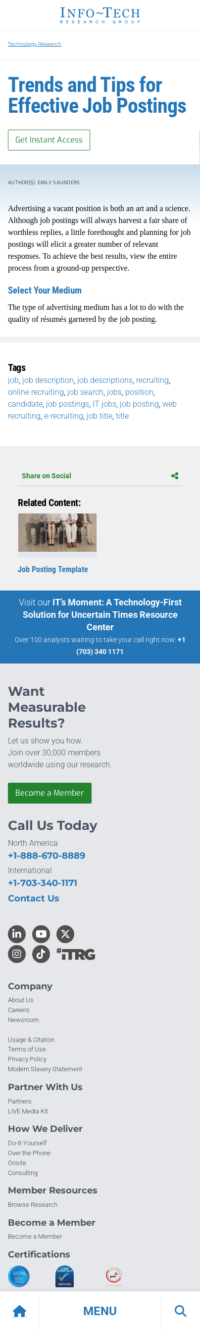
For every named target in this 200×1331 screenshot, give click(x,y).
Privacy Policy (27, 1059)
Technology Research (34, 44)
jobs (114, 392)
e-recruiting (63, 416)
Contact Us (33, 898)
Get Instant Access (49, 140)
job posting (139, 404)
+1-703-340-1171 (42, 883)
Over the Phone (29, 1153)
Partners (20, 1101)
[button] (100, 1311)
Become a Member (49, 793)
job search (85, 392)
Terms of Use (27, 1049)
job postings (67, 404)
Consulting (23, 1173)
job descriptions (105, 380)
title (122, 416)
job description (48, 380)
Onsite (17, 1163)
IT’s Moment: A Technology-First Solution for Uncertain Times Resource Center (102, 614)
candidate (25, 404)
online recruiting (36, 392)
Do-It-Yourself (27, 1143)
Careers (19, 1010)
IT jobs (104, 404)
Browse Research (32, 1204)
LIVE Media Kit (28, 1111)
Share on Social (100, 476)
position (139, 392)
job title (99, 416)
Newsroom (23, 1020)
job (13, 380)
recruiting (152, 380)
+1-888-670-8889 (46, 855)
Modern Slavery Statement (45, 1069)
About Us (21, 1000)
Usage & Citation (31, 1039)
